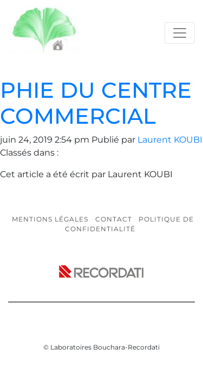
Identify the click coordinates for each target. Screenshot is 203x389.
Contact (113, 219)
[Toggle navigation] (180, 33)
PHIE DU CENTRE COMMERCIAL (96, 103)
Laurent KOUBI (169, 140)
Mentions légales (50, 219)
